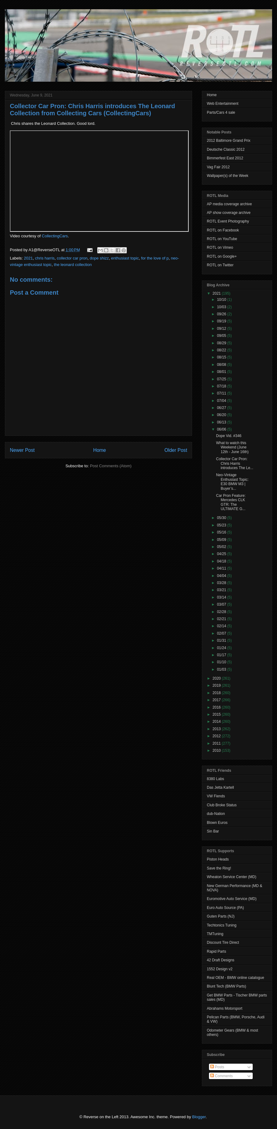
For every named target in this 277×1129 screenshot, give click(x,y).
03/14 (222, 597)
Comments (221, 1076)
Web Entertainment (223, 103)
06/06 (222, 429)
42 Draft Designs (220, 960)
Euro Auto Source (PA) (225, 908)
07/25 (222, 379)
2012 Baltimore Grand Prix (228, 140)
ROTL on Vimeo (220, 247)
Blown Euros (217, 822)
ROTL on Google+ (222, 256)
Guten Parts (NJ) (221, 916)
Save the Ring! (219, 868)
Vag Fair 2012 (218, 167)
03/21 (222, 590)
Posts (217, 1067)
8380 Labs (215, 779)
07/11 (222, 393)
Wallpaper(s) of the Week (227, 176)
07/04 (222, 401)
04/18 (222, 561)
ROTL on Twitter (220, 265)
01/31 (222, 640)
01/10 (222, 662)
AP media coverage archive (229, 204)
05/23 (222, 525)
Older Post (175, 450)
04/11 (222, 568)
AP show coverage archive (229, 213)
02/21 (222, 619)
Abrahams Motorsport (224, 1008)
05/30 (222, 518)
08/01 (222, 372)
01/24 (222, 648)
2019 (217, 685)
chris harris (45, 258)
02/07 (222, 633)
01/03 (222, 669)
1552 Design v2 (219, 969)
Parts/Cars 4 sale (221, 112)
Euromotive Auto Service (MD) (231, 899)
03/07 (222, 604)
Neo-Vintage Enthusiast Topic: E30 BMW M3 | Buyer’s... (232, 481)
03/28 (222, 583)
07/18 (222, 386)
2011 (217, 743)
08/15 (222, 357)
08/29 (222, 343)
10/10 (222, 299)
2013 (217, 729)
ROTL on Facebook (223, 230)
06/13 (222, 422)
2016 (217, 707)
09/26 (222, 314)
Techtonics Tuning (221, 925)
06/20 (222, 415)
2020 (217, 678)
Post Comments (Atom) (110, 466)
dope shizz (99, 258)
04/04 (222, 576)
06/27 (222, 408)
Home (99, 450)
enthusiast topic (125, 258)
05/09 (222, 540)
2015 (217, 714)
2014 (217, 721)
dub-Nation (216, 814)
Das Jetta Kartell (220, 787)
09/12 (222, 328)
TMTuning (215, 934)
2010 (217, 750)
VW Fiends (216, 796)
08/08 (222, 364)
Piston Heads (218, 859)
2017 (217, 700)
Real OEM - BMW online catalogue (235, 978)
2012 (217, 736)
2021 (28, 258)
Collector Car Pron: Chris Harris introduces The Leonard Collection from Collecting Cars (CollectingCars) (92, 110)
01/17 (222, 655)
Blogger (199, 1117)
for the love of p (155, 258)
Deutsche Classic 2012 (226, 149)
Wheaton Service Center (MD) (231, 877)
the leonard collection (73, 264)
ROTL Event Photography (228, 221)
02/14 (222, 626)
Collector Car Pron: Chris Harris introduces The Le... (234, 463)
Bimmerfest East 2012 (225, 158)
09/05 (222, 335)
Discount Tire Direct (223, 942)
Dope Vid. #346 (229, 436)
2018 (217, 693)
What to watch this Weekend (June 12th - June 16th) (232, 447)
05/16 (222, 532)
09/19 (222, 321)
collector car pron (72, 258)
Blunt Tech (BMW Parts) (226, 986)
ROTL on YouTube (222, 239)
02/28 (222, 612)
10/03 (222, 307)
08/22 (222, 350)
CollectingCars (55, 236)
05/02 (222, 547)
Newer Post (22, 450)
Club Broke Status (222, 805)
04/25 (222, 554)
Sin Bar (213, 831)
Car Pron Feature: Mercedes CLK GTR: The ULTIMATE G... (231, 502)
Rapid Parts (216, 951)
